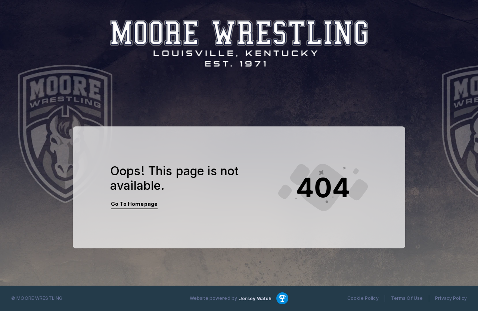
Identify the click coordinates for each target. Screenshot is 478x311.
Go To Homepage (134, 204)
